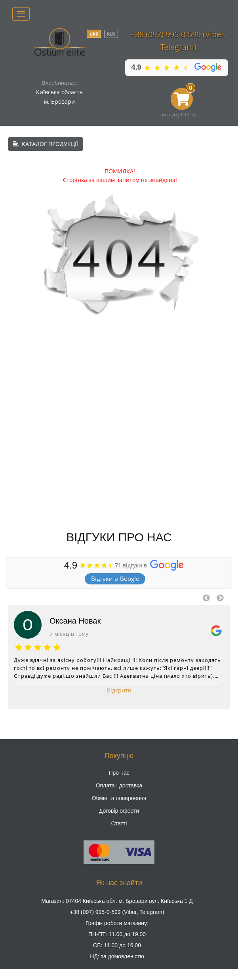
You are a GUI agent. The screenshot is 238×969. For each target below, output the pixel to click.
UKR (93, 34)
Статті (119, 823)
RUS (111, 34)
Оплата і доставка (119, 785)
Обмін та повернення (119, 798)
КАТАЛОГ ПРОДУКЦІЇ (45, 144)
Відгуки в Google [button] (115, 578)
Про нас (119, 773)
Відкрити (119, 690)
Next (220, 598)
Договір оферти (119, 811)
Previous (206, 598)
